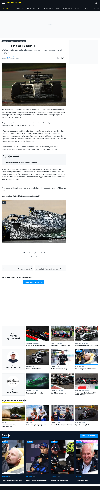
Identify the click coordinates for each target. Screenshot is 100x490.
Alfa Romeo (25, 109)
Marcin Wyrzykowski (8, 57)
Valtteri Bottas (47, 109)
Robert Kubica (23, 112)
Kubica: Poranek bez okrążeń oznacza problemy (21, 162)
